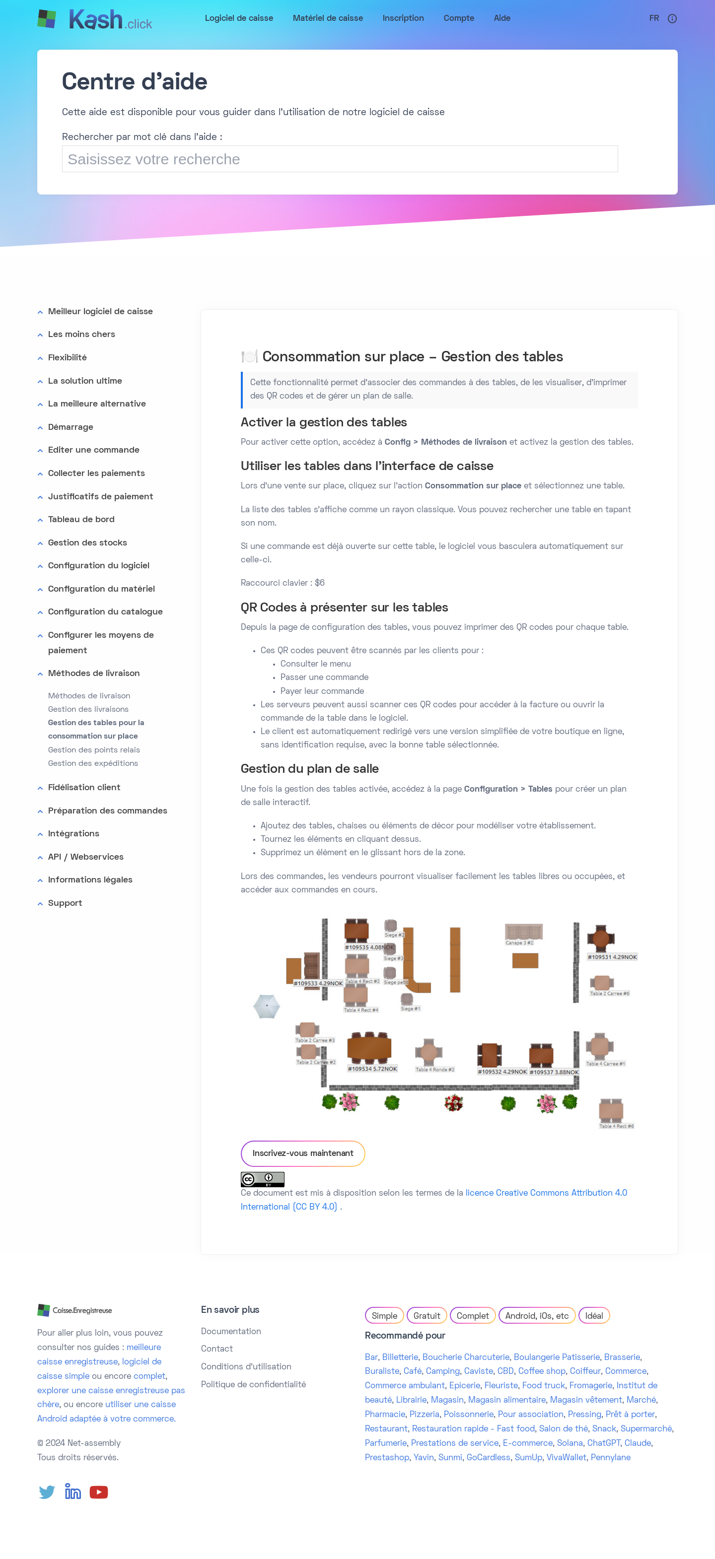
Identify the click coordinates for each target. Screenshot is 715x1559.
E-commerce (528, 1444)
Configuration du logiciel (98, 566)
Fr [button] (654, 19)
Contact (217, 1350)
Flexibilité (67, 358)
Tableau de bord (81, 520)
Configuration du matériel (101, 589)
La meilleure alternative (97, 404)
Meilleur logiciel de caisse (100, 312)
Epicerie (464, 1386)
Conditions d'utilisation (246, 1367)
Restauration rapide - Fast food (473, 1429)
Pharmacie (385, 1415)
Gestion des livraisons (88, 709)
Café (413, 1372)
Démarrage (70, 427)
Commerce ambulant (405, 1386)
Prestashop (387, 1458)
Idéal (594, 1317)
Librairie (411, 1401)
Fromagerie (591, 1386)
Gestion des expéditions (93, 763)
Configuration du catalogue (105, 612)
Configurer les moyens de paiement (101, 643)
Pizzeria (424, 1415)
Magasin (447, 1401)
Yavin (424, 1458)
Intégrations (73, 834)
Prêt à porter (630, 1415)
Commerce (625, 1372)
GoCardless (488, 1458)
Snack (604, 1429)
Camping (443, 1372)
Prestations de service (455, 1444)
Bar (371, 1358)
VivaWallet (566, 1458)
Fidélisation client (84, 788)
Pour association (531, 1415)
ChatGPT (603, 1444)
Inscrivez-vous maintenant (303, 1154)
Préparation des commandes (107, 811)
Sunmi (450, 1458)
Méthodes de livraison (94, 674)
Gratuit (427, 1317)
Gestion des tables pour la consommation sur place (96, 730)
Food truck (543, 1386)
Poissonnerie (469, 1415)
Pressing (584, 1415)
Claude (638, 1444)
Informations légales (90, 880)
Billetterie (400, 1358)
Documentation (231, 1332)
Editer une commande (94, 450)
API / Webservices (86, 857)
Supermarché (646, 1429)
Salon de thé (563, 1429)
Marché (641, 1401)
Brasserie (622, 1358)
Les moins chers (81, 335)
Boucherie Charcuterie (466, 1358)
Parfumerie (386, 1444)
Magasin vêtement (586, 1401)
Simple (384, 1317)
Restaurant (386, 1429)
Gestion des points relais (94, 750)
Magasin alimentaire (507, 1401)
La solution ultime (85, 381)
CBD (506, 1372)
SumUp (528, 1458)
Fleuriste (501, 1386)
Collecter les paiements (96, 474)
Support (65, 903)
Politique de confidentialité (253, 1385)
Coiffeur (585, 1372)
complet (149, 1377)
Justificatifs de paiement (100, 497)
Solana (570, 1444)
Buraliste (382, 1372)
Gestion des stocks (87, 543)
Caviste (478, 1372)
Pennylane (611, 1458)
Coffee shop (542, 1372)
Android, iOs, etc (537, 1317)
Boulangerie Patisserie (557, 1358)
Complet (473, 1317)
